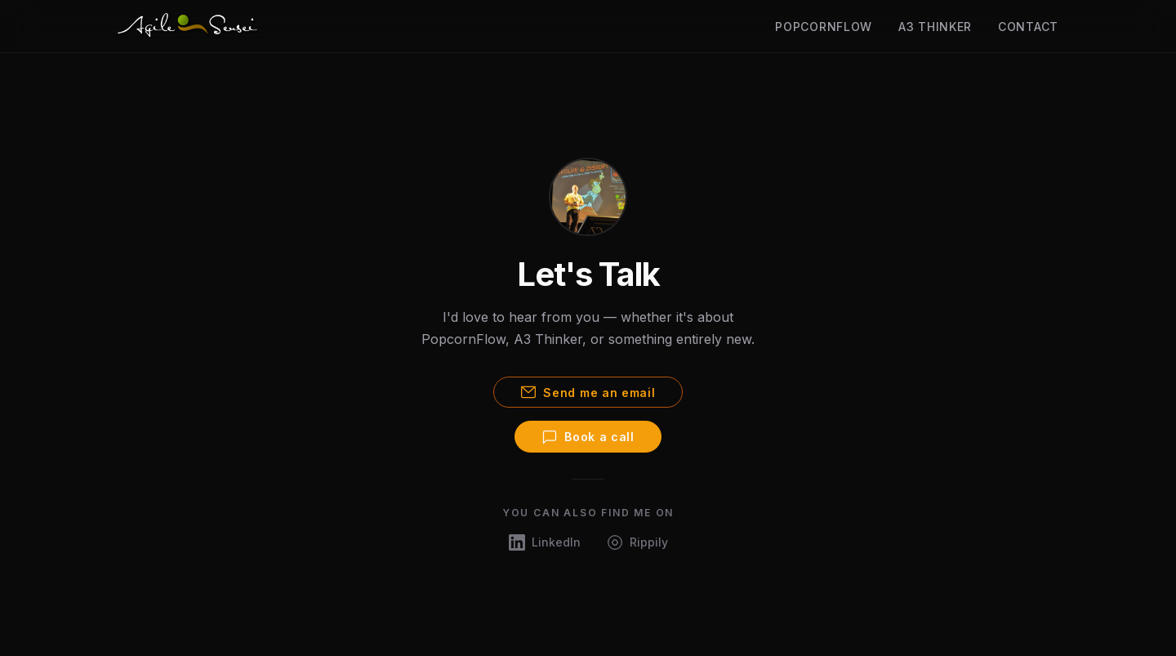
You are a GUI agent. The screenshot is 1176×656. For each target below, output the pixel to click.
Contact (1028, 26)
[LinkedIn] (545, 542)
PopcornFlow (823, 26)
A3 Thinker (935, 26)
